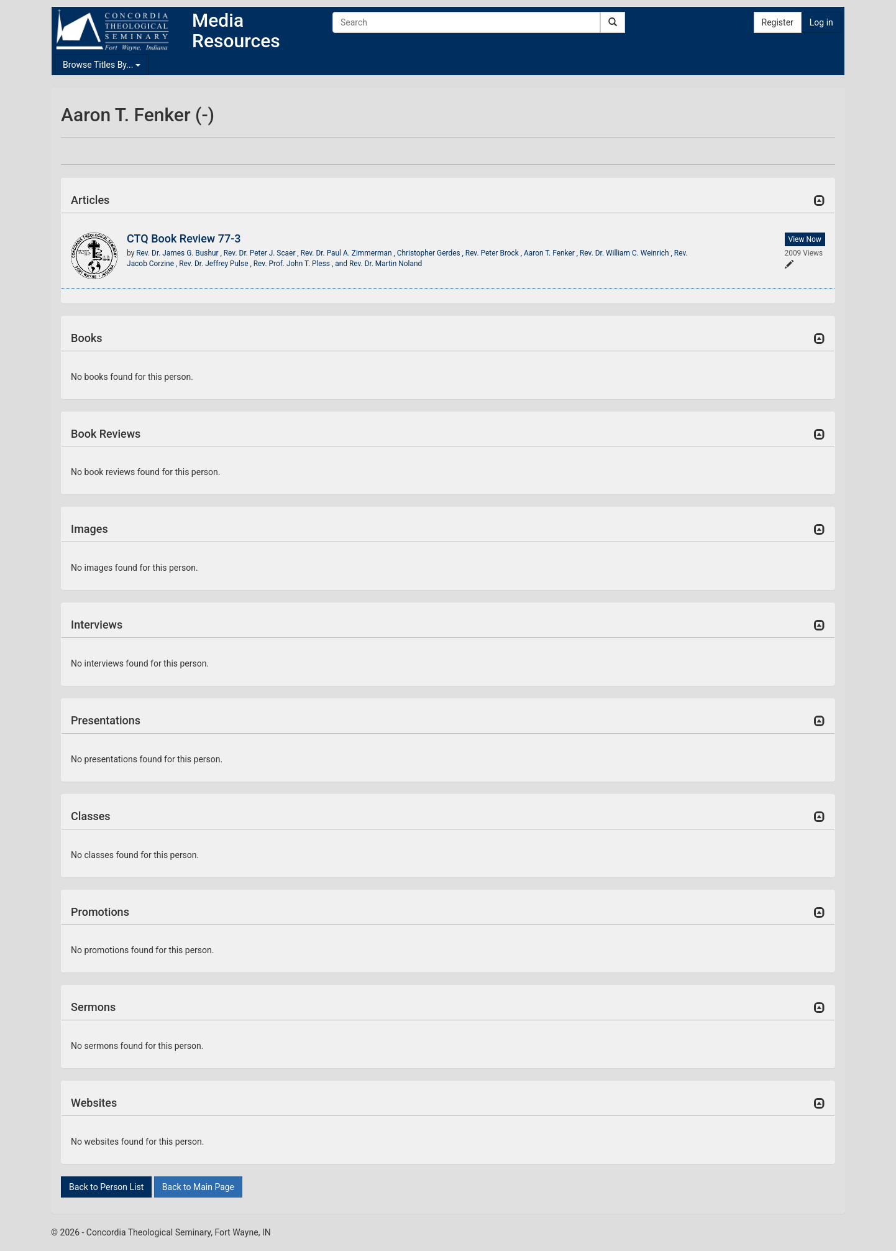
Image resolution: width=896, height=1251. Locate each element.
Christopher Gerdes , (431, 253)
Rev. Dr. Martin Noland (385, 263)
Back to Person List (106, 1187)
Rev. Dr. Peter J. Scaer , (262, 253)
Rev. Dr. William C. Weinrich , (627, 253)
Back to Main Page (198, 1187)
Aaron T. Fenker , (552, 253)
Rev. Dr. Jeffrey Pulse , (216, 263)
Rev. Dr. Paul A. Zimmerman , (349, 253)
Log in (821, 22)
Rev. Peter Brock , (494, 253)
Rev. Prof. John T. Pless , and (301, 263)
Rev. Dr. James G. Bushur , (180, 253)
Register (777, 22)
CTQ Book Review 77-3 (183, 238)
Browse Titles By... (101, 65)
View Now (805, 239)
